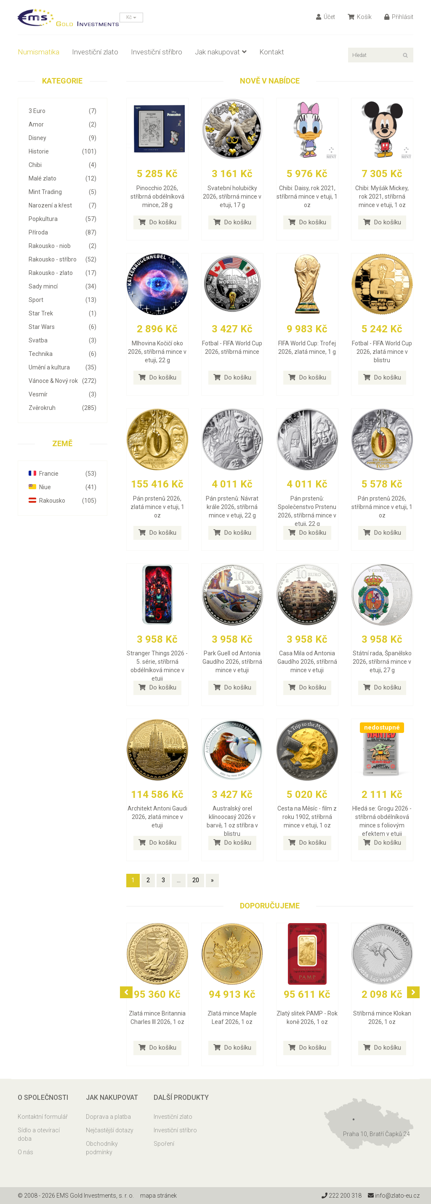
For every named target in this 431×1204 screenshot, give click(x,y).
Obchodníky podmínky (102, 1148)
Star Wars (62, 327)
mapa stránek (158, 1195)
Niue (62, 487)
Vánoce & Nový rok (62, 381)
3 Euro (62, 111)
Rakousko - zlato (62, 273)
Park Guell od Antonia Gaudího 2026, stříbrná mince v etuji (232, 661)
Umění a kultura (62, 367)
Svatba (62, 340)
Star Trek (62, 313)
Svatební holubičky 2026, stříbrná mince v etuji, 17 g (232, 196)
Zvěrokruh (62, 408)
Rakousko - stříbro (62, 259)
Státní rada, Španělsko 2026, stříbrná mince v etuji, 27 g (382, 661)
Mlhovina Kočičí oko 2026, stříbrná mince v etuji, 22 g (157, 352)
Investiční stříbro (156, 52)
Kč (131, 17)
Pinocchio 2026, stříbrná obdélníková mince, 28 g (157, 196)
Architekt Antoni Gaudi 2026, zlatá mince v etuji (157, 817)
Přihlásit (398, 16)
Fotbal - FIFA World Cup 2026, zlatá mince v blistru (382, 352)
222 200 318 (342, 1195)
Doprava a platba (108, 1116)
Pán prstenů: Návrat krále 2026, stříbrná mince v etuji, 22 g (232, 507)
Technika (62, 354)
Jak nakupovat (221, 52)
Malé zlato (62, 178)
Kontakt (271, 52)
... (179, 880)
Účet (325, 16)
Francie (62, 473)
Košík (360, 16)
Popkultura (62, 219)
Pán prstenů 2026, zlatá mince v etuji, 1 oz (157, 507)
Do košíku (157, 222)
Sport (62, 300)
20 (195, 880)
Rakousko (62, 500)
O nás (25, 1152)
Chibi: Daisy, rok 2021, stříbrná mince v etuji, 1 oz (307, 196)
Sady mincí (62, 286)
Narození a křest (62, 205)
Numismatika (38, 52)
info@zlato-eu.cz (394, 1195)
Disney (62, 138)
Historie (62, 151)
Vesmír (62, 394)
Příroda (62, 232)
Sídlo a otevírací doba (39, 1134)
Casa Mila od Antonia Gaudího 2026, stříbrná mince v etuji (307, 661)
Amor (62, 124)
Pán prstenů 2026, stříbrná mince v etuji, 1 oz (381, 507)
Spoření (164, 1143)
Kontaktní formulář (43, 1116)
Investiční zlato (95, 52)
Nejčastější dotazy (109, 1130)
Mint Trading (62, 192)
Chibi (62, 165)
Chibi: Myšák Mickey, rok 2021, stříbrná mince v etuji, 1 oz (382, 196)
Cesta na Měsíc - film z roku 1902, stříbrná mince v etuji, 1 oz (307, 817)
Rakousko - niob (62, 246)
